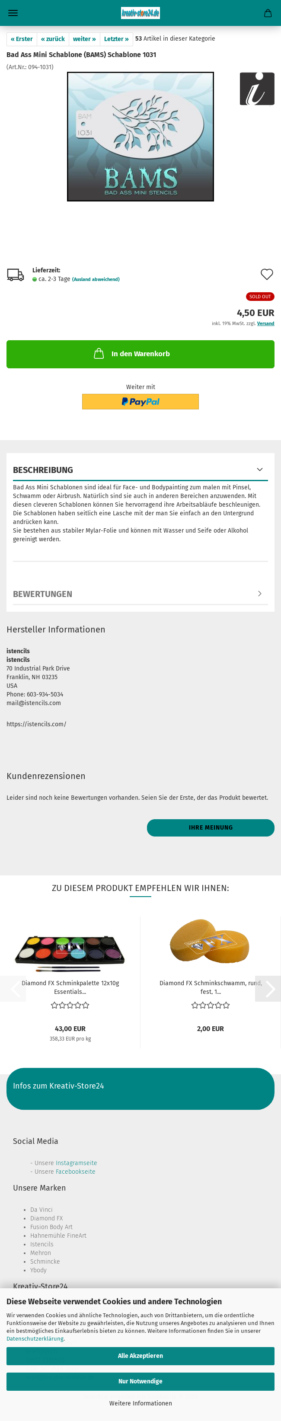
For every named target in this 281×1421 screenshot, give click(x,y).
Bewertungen (42, 594)
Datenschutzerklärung (35, 1338)
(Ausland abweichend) (96, 279)
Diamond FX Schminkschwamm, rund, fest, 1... (211, 987)
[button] (268, 989)
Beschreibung (43, 470)
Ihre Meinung (211, 827)
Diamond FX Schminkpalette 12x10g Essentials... (70, 987)
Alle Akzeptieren (140, 1356)
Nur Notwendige (140, 1381)
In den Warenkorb (131, 353)
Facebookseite (76, 1171)
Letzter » (116, 39)
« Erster (22, 39)
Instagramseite (76, 1163)
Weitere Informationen (140, 1403)
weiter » (84, 39)
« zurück (53, 39)
